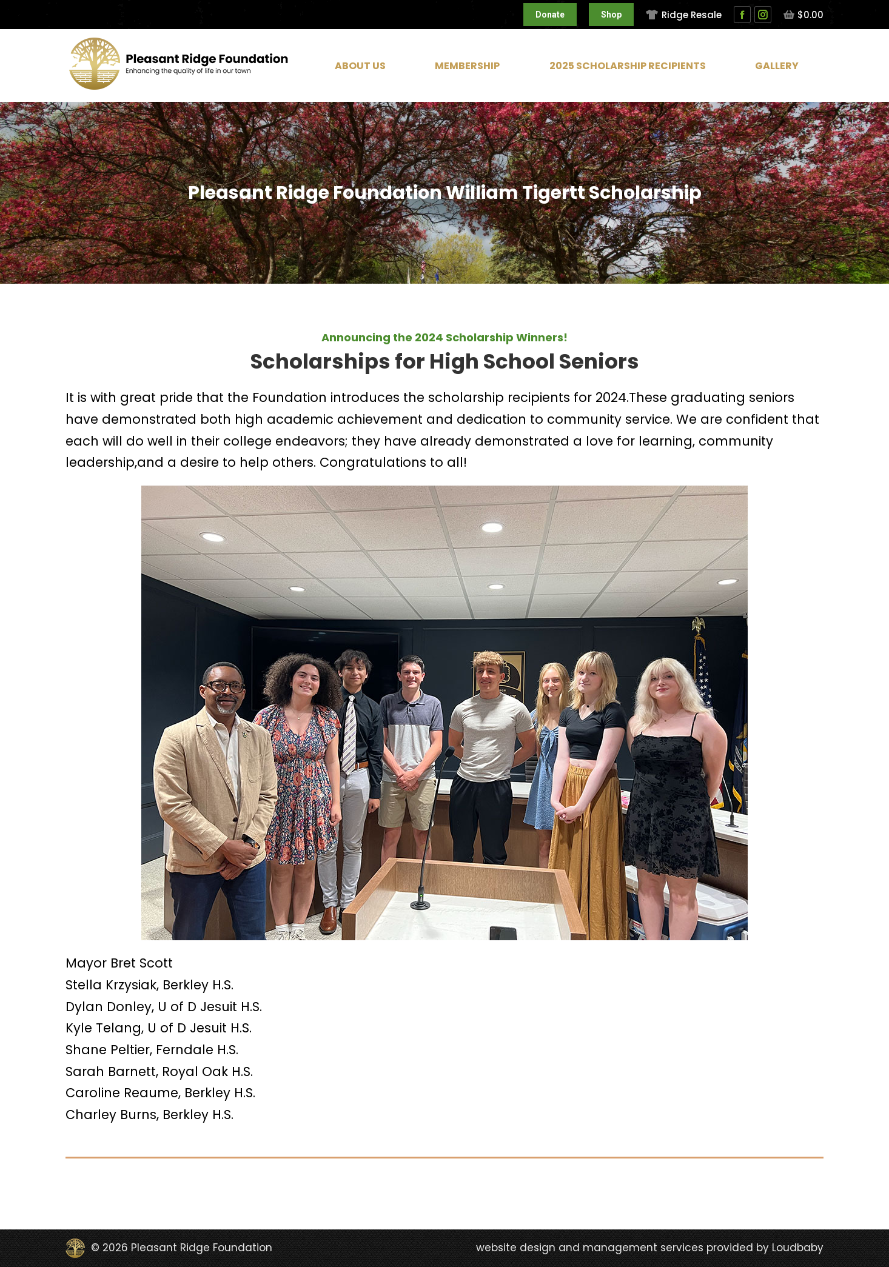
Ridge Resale (683, 14)
